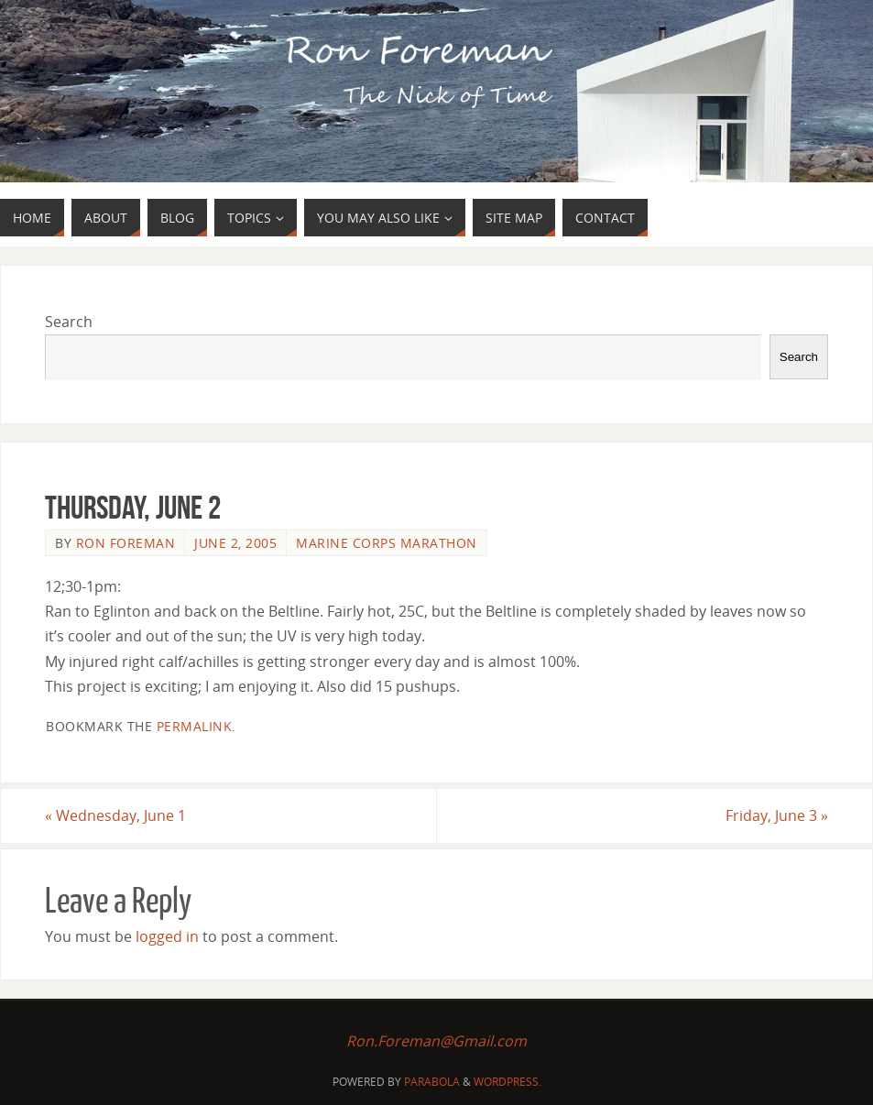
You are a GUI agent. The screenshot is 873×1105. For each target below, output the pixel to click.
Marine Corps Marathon (386, 543)
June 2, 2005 (235, 543)
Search (69, 322)
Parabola (432, 1081)
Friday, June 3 (777, 815)
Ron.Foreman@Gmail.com (436, 1041)
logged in (167, 936)
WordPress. (507, 1081)
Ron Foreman (126, 543)
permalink (195, 726)
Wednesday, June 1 (115, 815)
